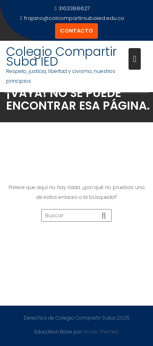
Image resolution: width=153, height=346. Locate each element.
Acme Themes (101, 331)
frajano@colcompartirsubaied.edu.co (72, 18)
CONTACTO (76, 31)
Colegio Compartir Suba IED (61, 56)
